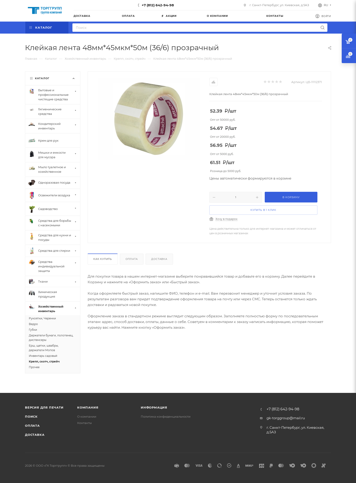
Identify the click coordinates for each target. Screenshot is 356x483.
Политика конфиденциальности (165, 416)
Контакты (84, 423)
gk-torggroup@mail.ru (286, 418)
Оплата (132, 259)
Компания (87, 407)
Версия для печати (44, 407)
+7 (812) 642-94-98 (158, 5)
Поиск (31, 416)
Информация (154, 407)
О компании (86, 416)
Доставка (159, 259)
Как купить (102, 259)
